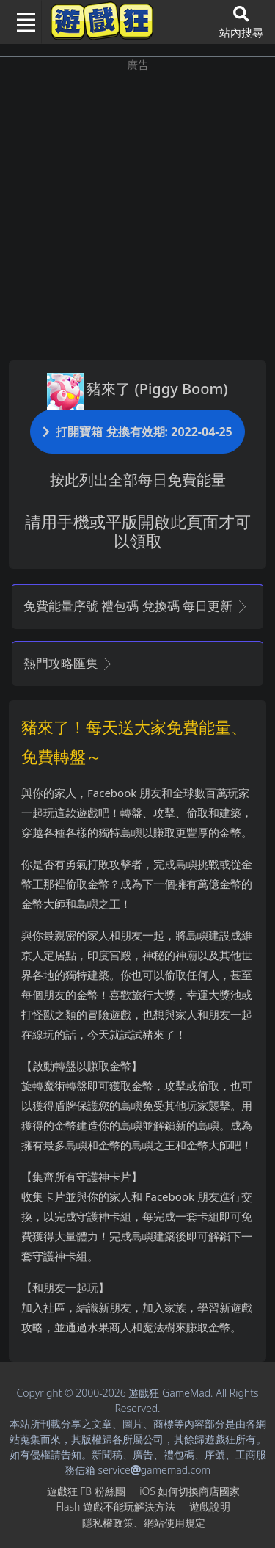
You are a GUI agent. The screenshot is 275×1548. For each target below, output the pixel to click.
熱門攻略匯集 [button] (68, 663)
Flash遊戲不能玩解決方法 (115, 1507)
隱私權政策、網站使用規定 (143, 1523)
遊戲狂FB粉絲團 (86, 1491)
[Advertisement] (137, 211)
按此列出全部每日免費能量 (138, 480)
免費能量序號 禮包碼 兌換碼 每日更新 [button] (136, 605)
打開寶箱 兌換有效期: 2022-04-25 (137, 431)
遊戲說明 (209, 1507)
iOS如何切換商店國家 (189, 1491)
